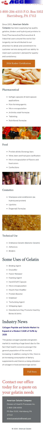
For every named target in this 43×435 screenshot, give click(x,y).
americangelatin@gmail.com (19, 418)
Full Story (32, 371)
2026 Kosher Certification (18, 63)
